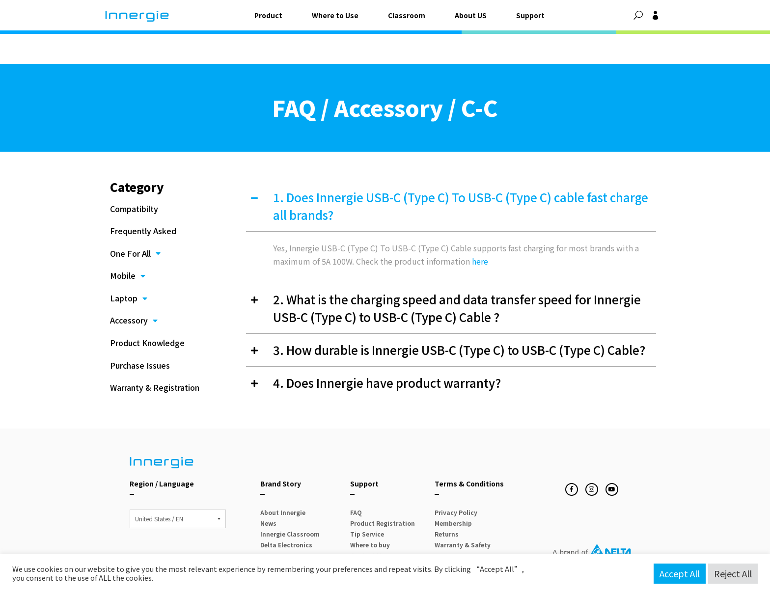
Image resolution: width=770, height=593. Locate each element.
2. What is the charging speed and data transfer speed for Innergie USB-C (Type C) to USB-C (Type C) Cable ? (457, 274)
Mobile (127, 242)
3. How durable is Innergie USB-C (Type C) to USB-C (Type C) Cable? (459, 316)
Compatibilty (134, 175)
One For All (135, 220)
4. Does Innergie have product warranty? (387, 349)
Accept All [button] (680, 573)
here (480, 228)
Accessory (134, 287)
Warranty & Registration (154, 354)
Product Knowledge (147, 309)
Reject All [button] (733, 573)
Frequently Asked (143, 197)
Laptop (128, 265)
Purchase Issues (140, 332)
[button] (638, 15)
